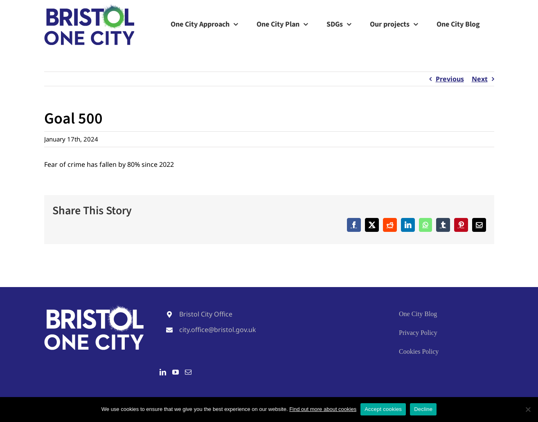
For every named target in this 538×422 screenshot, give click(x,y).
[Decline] (528, 409)
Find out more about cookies (322, 409)
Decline (423, 409)
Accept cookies (383, 409)
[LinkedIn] (163, 372)
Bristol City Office (205, 314)
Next (480, 78)
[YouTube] (175, 372)
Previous (450, 78)
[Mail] (188, 372)
